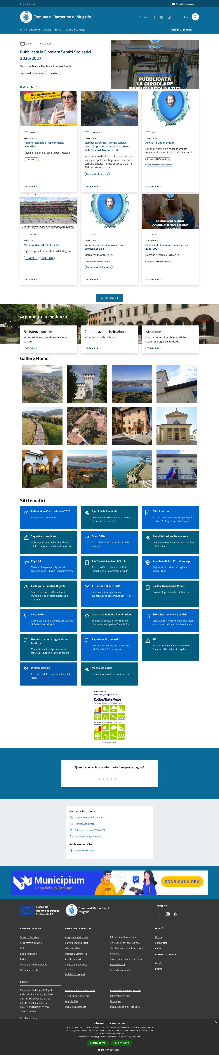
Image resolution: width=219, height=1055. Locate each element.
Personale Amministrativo (33, 964)
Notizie (30, 234)
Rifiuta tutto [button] (122, 1043)
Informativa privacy (120, 996)
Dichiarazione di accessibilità (125, 1007)
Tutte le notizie (109, 298)
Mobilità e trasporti (75, 974)
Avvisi (28, 43)
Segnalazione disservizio (77, 996)
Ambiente (115, 953)
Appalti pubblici (73, 959)
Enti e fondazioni (28, 953)
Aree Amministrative (31, 943)
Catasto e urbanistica (76, 964)
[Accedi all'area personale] (183, 4)
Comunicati (93, 132)
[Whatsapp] (168, 17)
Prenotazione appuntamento (80, 990)
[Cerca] (195, 16)
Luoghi (158, 963)
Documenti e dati (29, 970)
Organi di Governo (29, 937)
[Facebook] (153, 17)
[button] (109, 1049)
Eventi (158, 968)
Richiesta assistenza (75, 1007)
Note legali (115, 1001)
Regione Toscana (28, 4)
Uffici (22, 948)
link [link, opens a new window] (138, 1036)
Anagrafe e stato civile (76, 937)
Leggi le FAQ (71, 1001)
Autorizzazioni (117, 964)
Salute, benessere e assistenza (126, 959)
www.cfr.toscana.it (109, 743)
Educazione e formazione (123, 937)
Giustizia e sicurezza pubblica (125, 942)
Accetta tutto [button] (97, 1043)
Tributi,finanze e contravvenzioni (127, 948)
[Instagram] (161, 17)
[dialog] (109, 1037)
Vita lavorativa (72, 948)
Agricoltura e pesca (120, 970)
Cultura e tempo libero (76, 943)
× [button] (215, 1022)
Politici (23, 959)
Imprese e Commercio (76, 953)
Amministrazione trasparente (125, 990)
